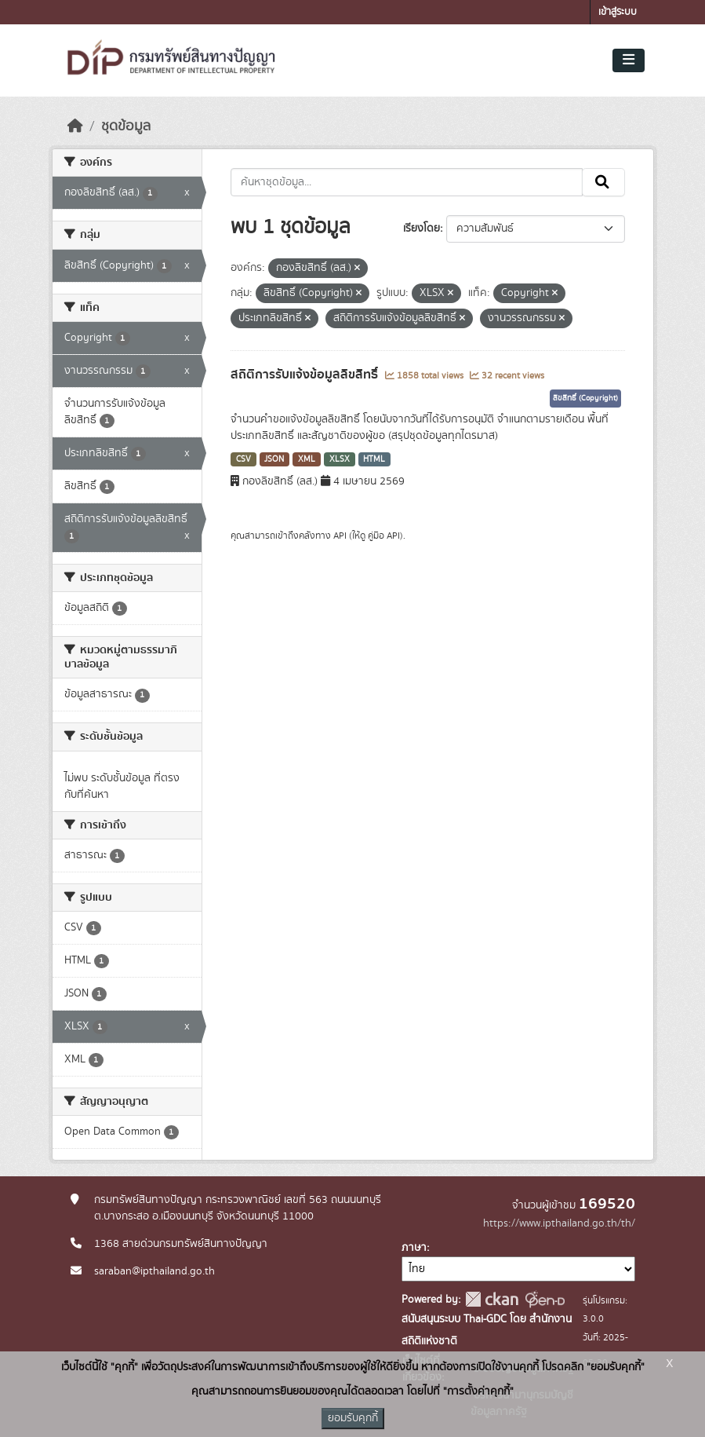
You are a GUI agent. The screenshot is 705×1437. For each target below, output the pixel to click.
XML (306, 459)
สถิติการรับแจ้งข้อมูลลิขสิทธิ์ (306, 374)
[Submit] (603, 182)
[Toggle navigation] (628, 60)
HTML (374, 459)
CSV (243, 459)
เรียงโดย (421, 228)
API (340, 535)
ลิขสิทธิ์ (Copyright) (585, 398)
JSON (274, 459)
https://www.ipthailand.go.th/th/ (559, 1223)
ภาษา (414, 1248)
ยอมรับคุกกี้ (353, 1418)
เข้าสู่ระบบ (617, 12)
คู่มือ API (384, 535)
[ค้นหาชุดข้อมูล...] (407, 182)
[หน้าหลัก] (75, 126)
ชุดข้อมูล (126, 126)
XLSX (339, 459)
